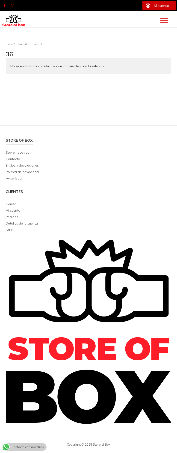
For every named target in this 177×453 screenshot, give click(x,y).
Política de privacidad (22, 172)
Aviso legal (14, 178)
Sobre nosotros (17, 152)
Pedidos (12, 217)
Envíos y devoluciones (22, 165)
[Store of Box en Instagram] (12, 5)
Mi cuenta (13, 210)
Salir (9, 230)
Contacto (13, 159)
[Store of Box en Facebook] (4, 5)
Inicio (9, 44)
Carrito (11, 204)
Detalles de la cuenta (22, 223)
